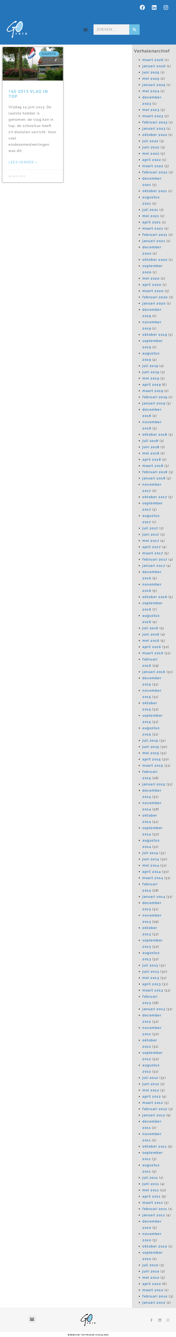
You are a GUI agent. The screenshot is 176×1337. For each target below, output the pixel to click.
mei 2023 (150, 110)
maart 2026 (153, 60)
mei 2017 (150, 541)
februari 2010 (155, 1296)
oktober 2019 (154, 335)
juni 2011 (150, 1184)
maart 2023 (152, 116)
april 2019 (151, 385)
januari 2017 (153, 566)
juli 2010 (150, 1265)
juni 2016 (151, 634)
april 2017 (151, 547)
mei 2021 (150, 216)
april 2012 (151, 1096)
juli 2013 (150, 965)
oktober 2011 (154, 1146)
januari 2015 (153, 784)
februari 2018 (155, 472)
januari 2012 (153, 1115)
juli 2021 (150, 210)
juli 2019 (150, 366)
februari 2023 (155, 122)
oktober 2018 (154, 435)
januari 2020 (154, 303)
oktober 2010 (154, 1246)
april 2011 (151, 1196)
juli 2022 (150, 141)
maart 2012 (152, 1103)
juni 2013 (150, 972)
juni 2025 (151, 72)
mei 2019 (150, 378)
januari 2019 (153, 403)
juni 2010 (151, 1271)
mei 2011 (150, 1190)
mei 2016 (150, 641)
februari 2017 (154, 559)
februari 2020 (155, 297)
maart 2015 (152, 765)
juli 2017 (150, 528)
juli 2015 (150, 741)
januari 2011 (153, 1215)
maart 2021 (152, 228)
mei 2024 (150, 91)
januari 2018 (153, 478)
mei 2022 (150, 153)
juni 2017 (150, 534)
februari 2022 (155, 172)
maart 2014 (152, 878)
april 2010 (151, 1284)
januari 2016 (153, 672)
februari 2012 (154, 1109)
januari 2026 (154, 66)
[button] (85, 29)
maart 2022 (152, 166)
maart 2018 (152, 466)
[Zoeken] (134, 29)
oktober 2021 (154, 191)
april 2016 (151, 647)
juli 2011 (150, 1178)
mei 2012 (150, 1090)
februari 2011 (154, 1209)
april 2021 (151, 222)
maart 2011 (152, 1203)
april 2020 (151, 285)
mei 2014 (150, 865)
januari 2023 (153, 129)
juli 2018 (150, 441)
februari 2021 (154, 235)
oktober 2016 (154, 597)
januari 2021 (153, 241)
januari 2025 (153, 85)
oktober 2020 (154, 260)
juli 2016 (150, 628)
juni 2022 (151, 147)
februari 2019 (154, 397)
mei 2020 (151, 278)
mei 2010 (150, 1278)
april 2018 (151, 459)
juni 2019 (150, 372)
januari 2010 (153, 1303)
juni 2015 (150, 747)
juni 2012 (150, 1084)
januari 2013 (153, 1009)
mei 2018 (150, 453)
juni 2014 (150, 859)
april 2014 (151, 872)
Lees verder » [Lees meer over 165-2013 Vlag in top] (23, 162)
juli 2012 (150, 1078)
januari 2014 (153, 897)
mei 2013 (150, 978)
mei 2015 (150, 753)
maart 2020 (153, 291)
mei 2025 (150, 79)
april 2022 (151, 160)
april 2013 (151, 984)
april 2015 (151, 759)
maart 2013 (152, 990)
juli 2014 (150, 853)
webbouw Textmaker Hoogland (88, 1335)
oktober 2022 (154, 135)
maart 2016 (152, 653)
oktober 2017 (154, 497)
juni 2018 (151, 447)
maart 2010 (152, 1290)
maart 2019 (152, 391)
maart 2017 (152, 553)
